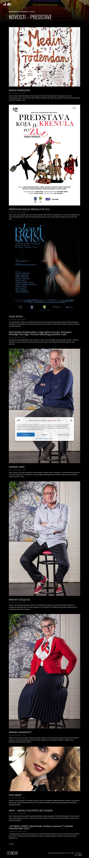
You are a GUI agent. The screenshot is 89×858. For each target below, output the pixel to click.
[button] (71, 420)
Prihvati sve (25, 434)
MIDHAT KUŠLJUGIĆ (19, 599)
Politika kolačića (39, 438)
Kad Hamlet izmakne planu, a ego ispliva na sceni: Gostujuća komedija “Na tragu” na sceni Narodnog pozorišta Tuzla (40, 333)
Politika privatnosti (48, 438)
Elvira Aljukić (15, 794)
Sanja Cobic (14, 93)
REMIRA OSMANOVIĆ (20, 732)
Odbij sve (44, 434)
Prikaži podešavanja (63, 434)
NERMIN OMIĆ (17, 466)
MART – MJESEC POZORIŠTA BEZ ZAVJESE (31, 810)
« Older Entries (13, 844)
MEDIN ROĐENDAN (19, 90)
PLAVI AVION (16, 316)
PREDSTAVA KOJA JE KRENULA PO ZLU (29, 209)
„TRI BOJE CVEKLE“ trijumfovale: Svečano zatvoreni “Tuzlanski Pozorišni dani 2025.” (41, 827)
